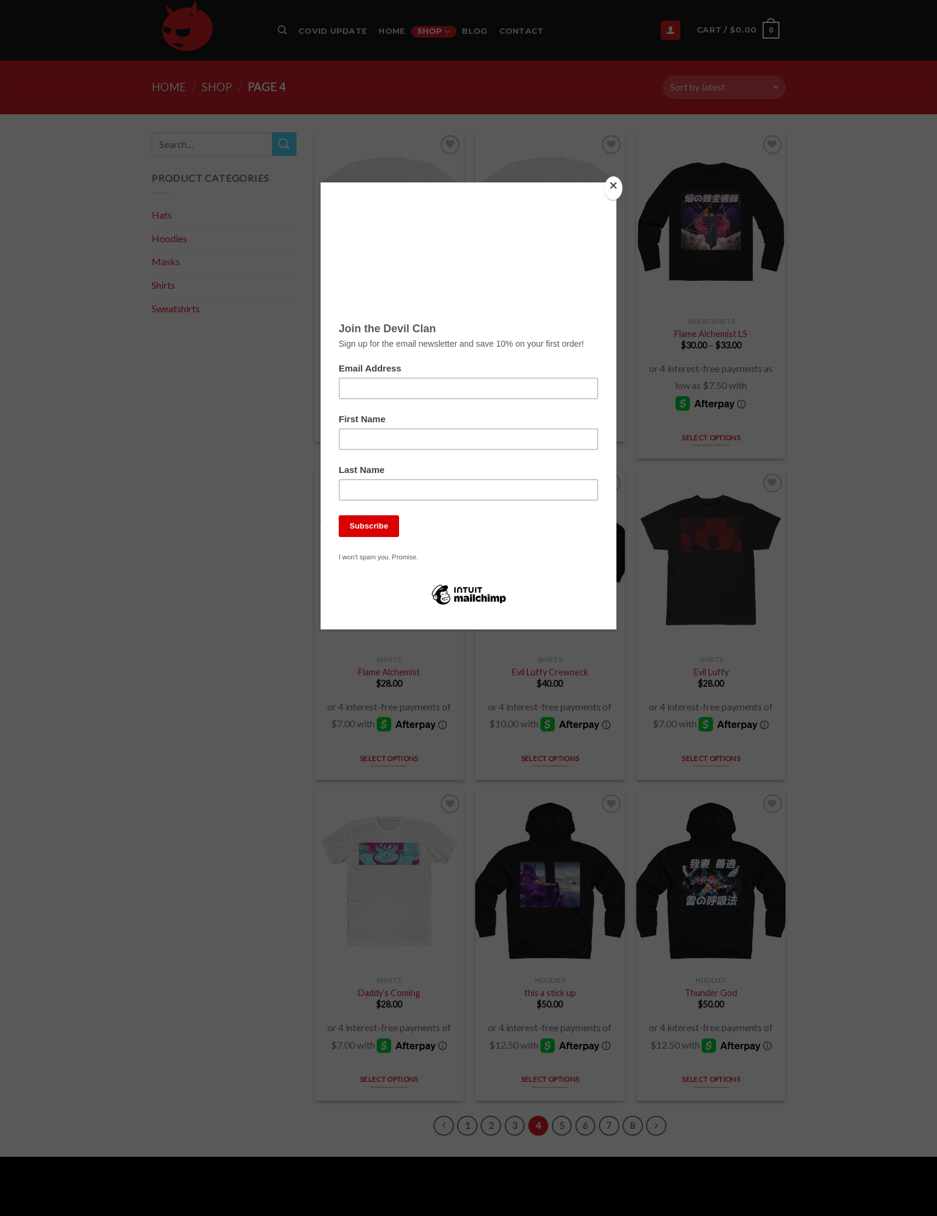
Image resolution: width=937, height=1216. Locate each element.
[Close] (613, 188)
